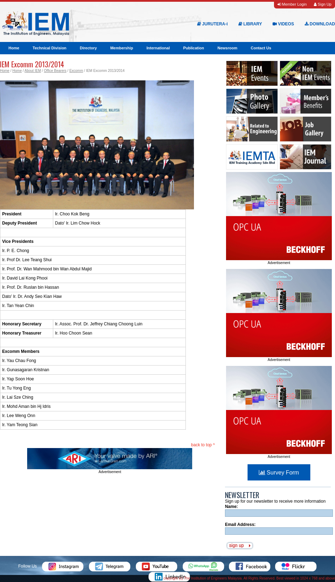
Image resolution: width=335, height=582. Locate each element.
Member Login (292, 4)
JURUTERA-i (212, 24)
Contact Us (261, 48)
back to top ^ (203, 444)
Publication (193, 48)
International (158, 48)
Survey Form (279, 473)
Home (13, 48)
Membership (121, 48)
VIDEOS (283, 24)
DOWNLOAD (320, 24)
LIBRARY (250, 24)
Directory (88, 48)
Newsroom (227, 48)
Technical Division (50, 48)
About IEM (33, 71)
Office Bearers (55, 71)
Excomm (76, 71)
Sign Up (322, 4)
